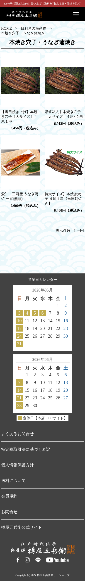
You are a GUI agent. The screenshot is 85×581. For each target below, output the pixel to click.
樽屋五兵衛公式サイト (21, 527)
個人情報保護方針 (17, 465)
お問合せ (9, 512)
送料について (13, 480)
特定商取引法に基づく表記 (25, 449)
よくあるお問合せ (17, 434)
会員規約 (9, 496)
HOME (6, 28)
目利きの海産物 (33, 28)
